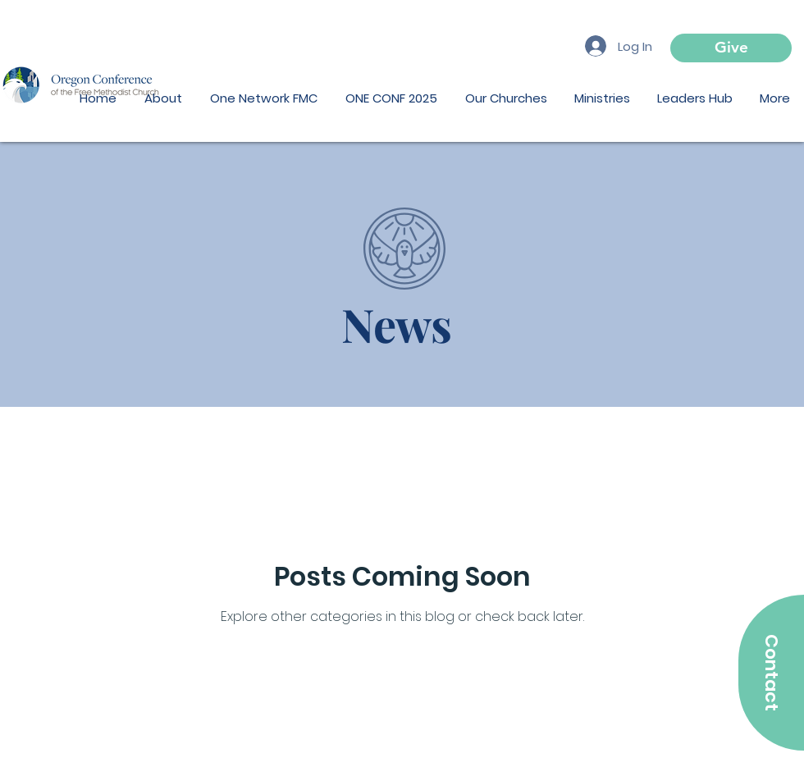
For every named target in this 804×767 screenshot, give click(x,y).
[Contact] (771, 673)
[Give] (731, 48)
